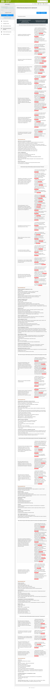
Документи (45, 3)
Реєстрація (9, 17)
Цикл (44, 12)
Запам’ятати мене (8, 12)
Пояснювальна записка (21, 16)
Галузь (38, 12)
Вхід (7, 15)
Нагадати (5, 17)
